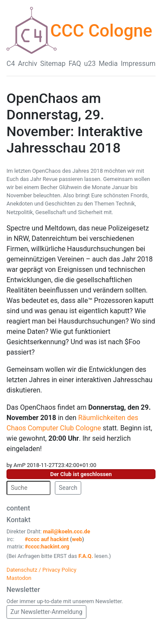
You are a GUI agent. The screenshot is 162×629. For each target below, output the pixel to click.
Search (68, 487)
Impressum (138, 63)
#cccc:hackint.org (47, 546)
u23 (90, 63)
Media (108, 63)
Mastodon (19, 578)
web (77, 539)
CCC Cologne (101, 31)
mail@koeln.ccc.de (66, 531)
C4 (10, 63)
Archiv (27, 63)
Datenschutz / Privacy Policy (41, 570)
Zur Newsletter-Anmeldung (46, 611)
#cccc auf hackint (47, 539)
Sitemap (53, 63)
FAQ (75, 63)
